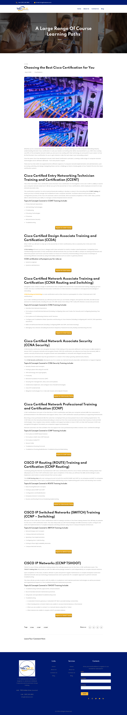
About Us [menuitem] (53, 669)
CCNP (38, 627)
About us (66, 39)
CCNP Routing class (33, 478)
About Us (86, 9)
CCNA (32, 627)
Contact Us (95, 9)
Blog (102, 9)
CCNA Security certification (35, 360)
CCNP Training (53, 431)
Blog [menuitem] (53, 676)
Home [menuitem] (53, 666)
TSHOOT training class (30, 569)
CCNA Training (54, 305)
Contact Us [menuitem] (53, 672)
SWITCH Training (54, 528)
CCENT (46, 627)
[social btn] (89, 627)
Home (79, 9)
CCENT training (93, 191)
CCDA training (28, 249)
